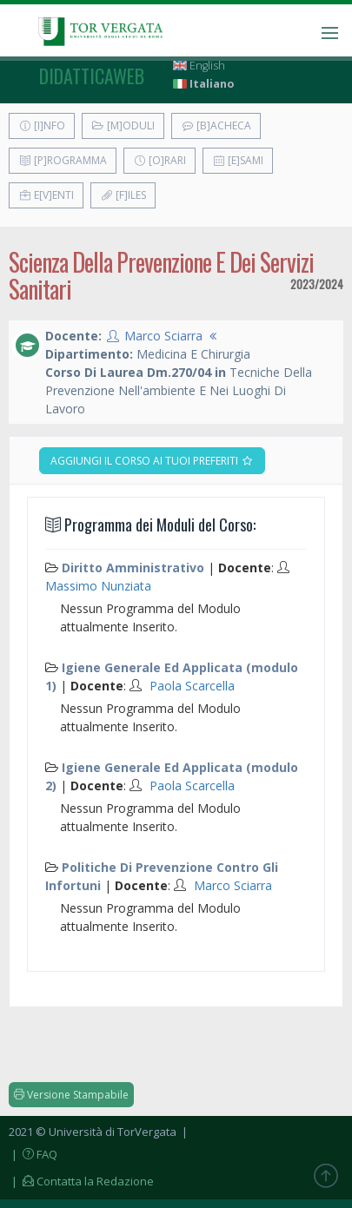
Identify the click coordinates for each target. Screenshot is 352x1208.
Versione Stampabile (71, 1094)
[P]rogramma (62, 160)
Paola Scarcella (192, 685)
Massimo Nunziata (98, 586)
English (199, 65)
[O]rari (159, 160)
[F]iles (123, 195)
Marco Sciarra (163, 335)
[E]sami (237, 160)
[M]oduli (123, 125)
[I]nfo (41, 125)
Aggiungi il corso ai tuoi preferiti (152, 460)
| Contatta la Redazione (81, 1181)
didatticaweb (91, 75)
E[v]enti (46, 195)
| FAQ (33, 1154)
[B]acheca (216, 125)
